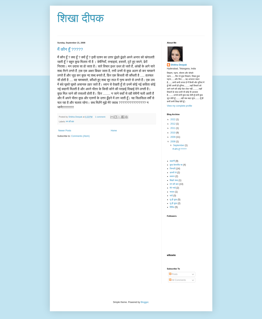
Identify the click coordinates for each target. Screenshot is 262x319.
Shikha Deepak (179, 64)
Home (114, 130)
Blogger (144, 302)
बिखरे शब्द (174, 180)
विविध (172, 207)
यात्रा (172, 191)
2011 (173, 128)
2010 (173, 132)
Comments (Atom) (80, 136)
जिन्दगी (172, 168)
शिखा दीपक (80, 18)
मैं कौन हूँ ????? (70, 49)
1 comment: (100, 117)
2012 (173, 123)
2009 (173, 137)
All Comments (177, 280)
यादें (171, 195)
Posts (173, 274)
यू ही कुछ (173, 203)
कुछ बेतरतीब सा (176, 164)
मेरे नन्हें (173, 188)
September (179, 145)
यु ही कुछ (173, 199)
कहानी (172, 161)
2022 (173, 119)
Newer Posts (64, 130)
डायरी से (173, 172)
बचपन (172, 176)
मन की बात (70, 121)
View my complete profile (179, 106)
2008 (173, 141)
